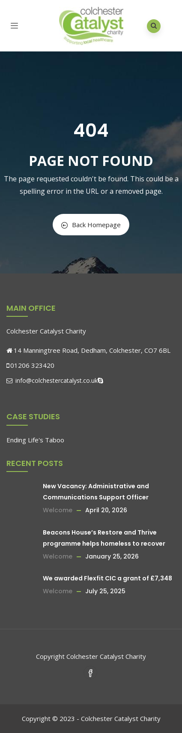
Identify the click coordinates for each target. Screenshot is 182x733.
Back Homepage (91, 224)
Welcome (57, 510)
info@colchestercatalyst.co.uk (52, 380)
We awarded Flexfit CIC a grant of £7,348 (107, 578)
